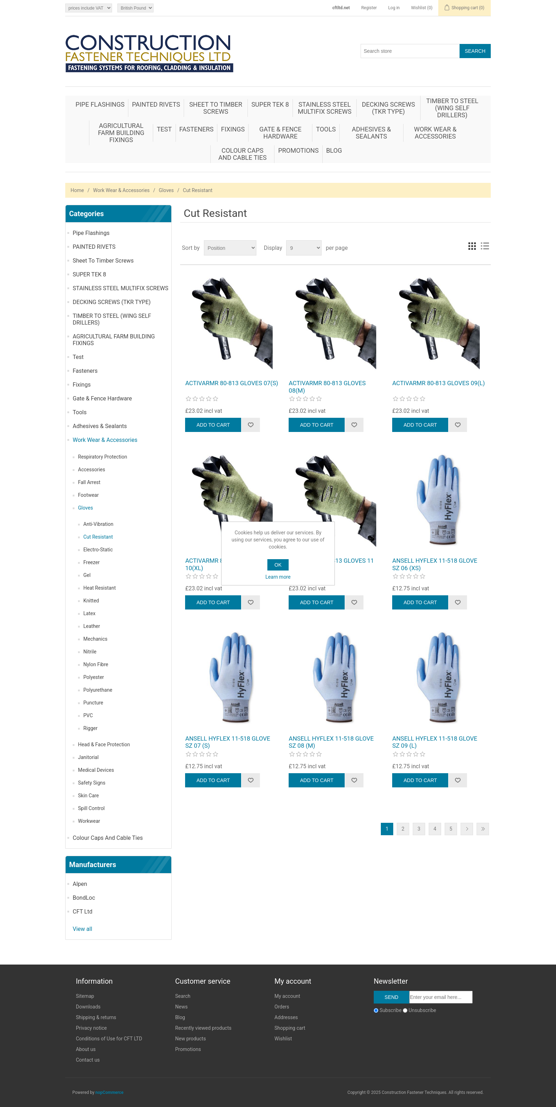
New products (190, 1038)
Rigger (90, 728)
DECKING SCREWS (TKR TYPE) (388, 108)
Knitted (91, 600)
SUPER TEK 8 (270, 104)
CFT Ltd (83, 911)
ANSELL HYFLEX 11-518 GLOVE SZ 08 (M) (331, 742)
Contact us (88, 1060)
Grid (472, 246)
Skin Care (88, 795)
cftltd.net (341, 7)
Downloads (88, 1007)
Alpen (80, 884)
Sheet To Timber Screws (216, 108)
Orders (281, 1007)
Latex (89, 613)
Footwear (88, 495)
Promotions (298, 150)
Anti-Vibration (98, 524)
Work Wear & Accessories (435, 132)
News (181, 1007)
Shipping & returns (96, 1017)
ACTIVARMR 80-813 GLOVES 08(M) (327, 387)
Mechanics (95, 639)
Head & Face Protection (104, 744)
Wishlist (283, 1038)
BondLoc (84, 897)
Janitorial (88, 757)
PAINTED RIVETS (156, 104)
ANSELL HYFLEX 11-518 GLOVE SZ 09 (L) (434, 742)
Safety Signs (91, 783)
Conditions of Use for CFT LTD (109, 1038)
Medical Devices (96, 770)
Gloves (166, 190)
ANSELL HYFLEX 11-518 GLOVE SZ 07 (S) (227, 742)
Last (483, 829)
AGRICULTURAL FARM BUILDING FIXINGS (121, 133)
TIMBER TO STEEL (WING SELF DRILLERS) (452, 108)
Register (369, 7)
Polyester (93, 677)
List (484, 246)
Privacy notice (91, 1028)
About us (86, 1049)
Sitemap (85, 996)
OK (278, 565)
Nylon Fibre (95, 664)
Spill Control (91, 808)
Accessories (91, 469)
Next (467, 829)
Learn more (278, 577)
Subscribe (390, 1010)
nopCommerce (109, 1092)
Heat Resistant (99, 588)
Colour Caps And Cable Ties (242, 154)
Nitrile (89, 651)
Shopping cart (289, 1028)
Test (164, 129)
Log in (394, 7)
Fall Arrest (89, 482)
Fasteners (196, 129)
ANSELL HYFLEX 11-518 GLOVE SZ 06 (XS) (434, 564)
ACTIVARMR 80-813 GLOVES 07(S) (231, 383)
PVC (88, 715)
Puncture (93, 703)
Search (182, 996)
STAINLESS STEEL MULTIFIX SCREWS (324, 108)
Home (77, 190)
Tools (326, 129)
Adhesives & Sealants (371, 132)
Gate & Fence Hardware (280, 132)
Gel (86, 575)
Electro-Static (98, 549)
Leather (91, 626)
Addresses (286, 1017)
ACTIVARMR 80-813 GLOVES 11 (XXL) (331, 564)
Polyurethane (97, 690)
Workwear (89, 821)
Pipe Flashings (100, 104)
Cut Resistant (98, 537)
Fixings (233, 129)
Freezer (91, 562)
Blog (334, 150)
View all (82, 929)
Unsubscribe (422, 1010)
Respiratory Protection (102, 457)
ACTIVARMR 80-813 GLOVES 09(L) (438, 383)
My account (287, 996)
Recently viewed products (203, 1028)
